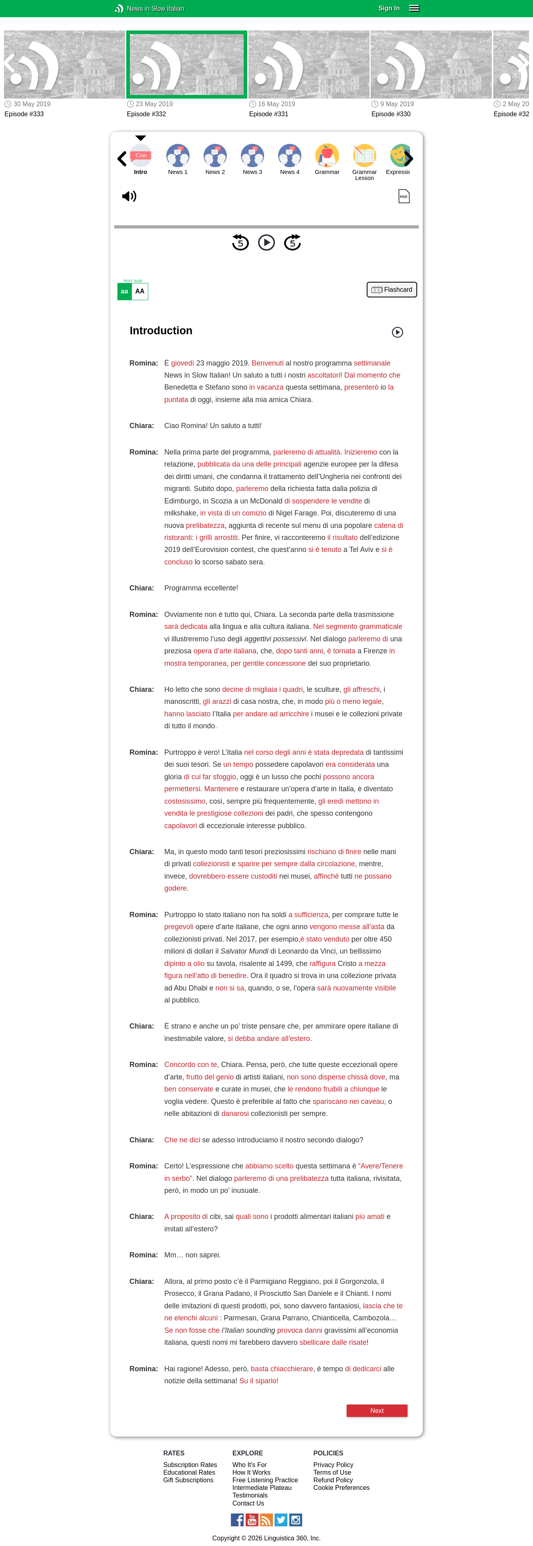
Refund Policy (333, 1480)
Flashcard (398, 290)
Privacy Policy (333, 1464)
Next (377, 1410)
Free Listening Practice (265, 1480)
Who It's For (249, 1464)
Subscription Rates (190, 1464)
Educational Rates (189, 1472)
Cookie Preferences (341, 1487)
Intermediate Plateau (262, 1487)
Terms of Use (332, 1472)
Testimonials (250, 1495)
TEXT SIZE (132, 281)
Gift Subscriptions (188, 1480)
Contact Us (248, 1503)
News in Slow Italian (131, 8)
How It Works (251, 1472)
